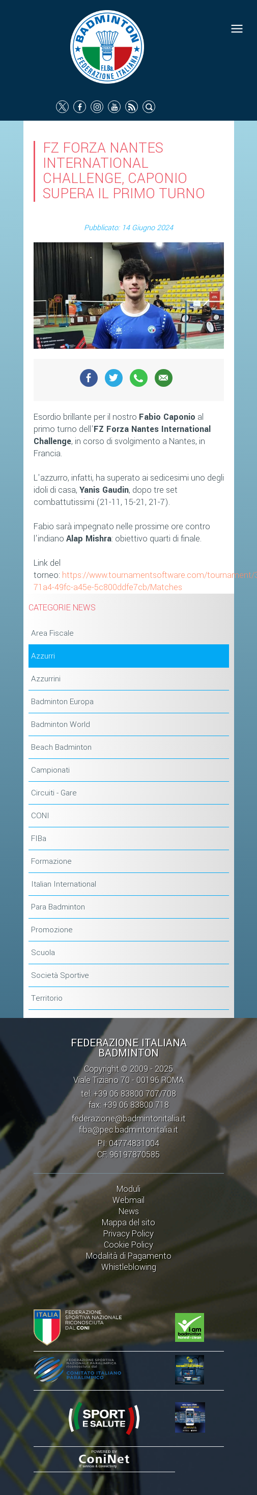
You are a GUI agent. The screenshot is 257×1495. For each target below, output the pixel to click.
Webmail (128, 1200)
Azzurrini (46, 678)
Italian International (63, 884)
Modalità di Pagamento (129, 1256)
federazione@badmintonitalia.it (129, 1118)
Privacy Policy (128, 1233)
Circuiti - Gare (54, 792)
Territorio (47, 998)
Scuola (43, 952)
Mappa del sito (128, 1222)
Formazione (51, 861)
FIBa (38, 838)
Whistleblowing (128, 1267)
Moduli (128, 1189)
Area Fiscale (52, 633)
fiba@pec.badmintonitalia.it (128, 1130)
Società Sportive (60, 975)
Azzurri (43, 656)
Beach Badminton (61, 747)
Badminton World (60, 724)
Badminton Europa (62, 701)
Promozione (52, 929)
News (129, 1211)
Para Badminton (58, 907)
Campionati (50, 770)
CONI (40, 815)
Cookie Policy (128, 1245)
